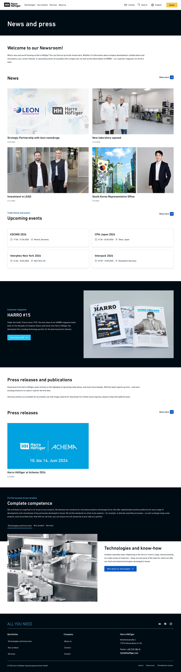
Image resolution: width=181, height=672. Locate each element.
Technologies (29, 5)
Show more (166, 77)
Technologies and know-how (20, 641)
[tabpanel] (90, 569)
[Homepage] (12, 5)
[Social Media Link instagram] (171, 624)
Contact (67, 654)
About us (62, 5)
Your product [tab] (39, 525)
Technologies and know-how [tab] (20, 525)
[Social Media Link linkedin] (160, 624)
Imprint (140, 665)
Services (53, 5)
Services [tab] (49, 525)
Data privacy (150, 665)
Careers (67, 647)
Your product (42, 5)
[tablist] (30, 525)
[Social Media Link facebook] (165, 624)
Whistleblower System (165, 665)
